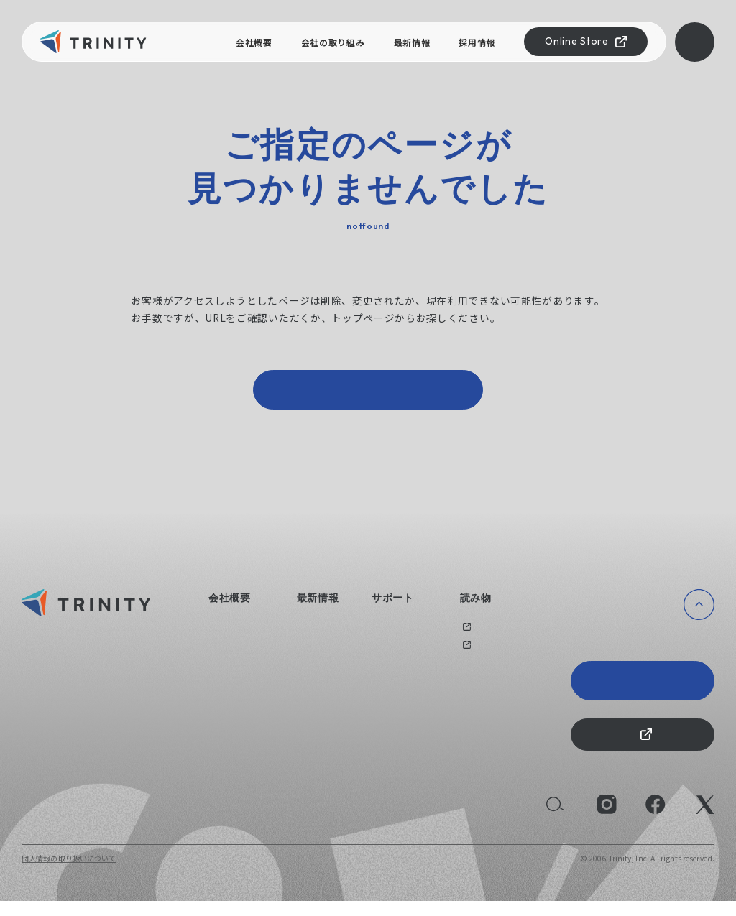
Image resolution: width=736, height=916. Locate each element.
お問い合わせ (394, 634)
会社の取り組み (333, 42)
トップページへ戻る (368, 393)
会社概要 (254, 42)
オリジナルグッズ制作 (409, 652)
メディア (474, 652)
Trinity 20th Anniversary (643, 687)
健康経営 (223, 670)
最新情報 (412, 42)
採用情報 (477, 42)
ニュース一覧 (319, 634)
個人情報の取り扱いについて (69, 873)
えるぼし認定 (230, 688)
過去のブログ (482, 634)
